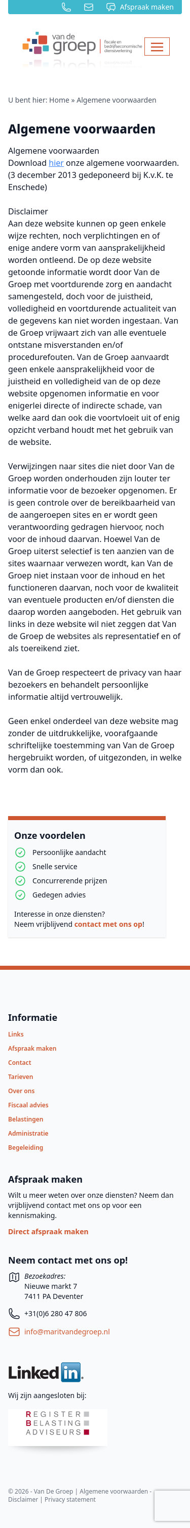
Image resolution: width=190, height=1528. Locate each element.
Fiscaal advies (28, 1105)
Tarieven (20, 1076)
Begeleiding (25, 1147)
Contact (19, 1062)
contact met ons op (108, 924)
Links (16, 1034)
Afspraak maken (32, 1048)
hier (56, 162)
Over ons (21, 1091)
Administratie (28, 1133)
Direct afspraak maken (48, 1231)
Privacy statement (70, 1499)
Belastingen (25, 1119)
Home (59, 100)
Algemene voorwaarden (82, 128)
